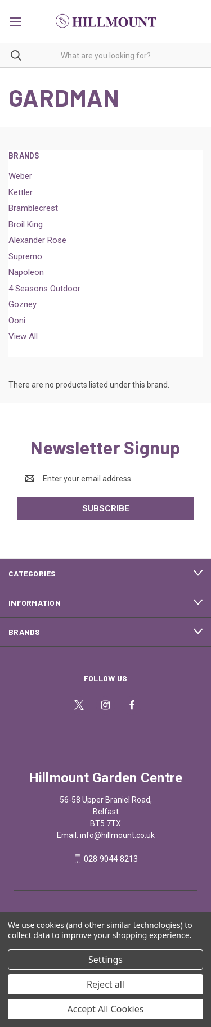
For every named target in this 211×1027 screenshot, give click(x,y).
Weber (20, 176)
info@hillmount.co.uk (117, 835)
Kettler (20, 192)
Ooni (16, 321)
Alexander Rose (37, 240)
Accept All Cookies (106, 1009)
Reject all (105, 984)
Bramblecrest (33, 208)
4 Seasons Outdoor (44, 288)
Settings (105, 959)
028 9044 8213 (111, 859)
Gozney (22, 304)
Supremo (25, 256)
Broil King (25, 224)
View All (23, 336)
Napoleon (26, 272)
